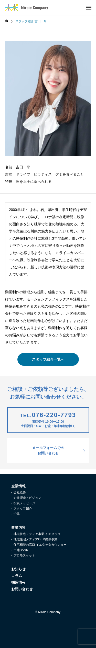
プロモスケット (24, 555)
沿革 (17, 513)
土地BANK (21, 550)
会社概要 (20, 492)
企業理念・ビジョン (27, 497)
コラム (16, 576)
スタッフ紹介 (23, 508)
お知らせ (18, 569)
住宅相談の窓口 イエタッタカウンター (40, 544)
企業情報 (18, 486)
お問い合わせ (22, 589)
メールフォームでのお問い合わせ (48, 450)
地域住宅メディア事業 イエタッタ (37, 533)
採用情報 (18, 582)
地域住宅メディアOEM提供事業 (35, 539)
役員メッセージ (24, 503)
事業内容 (18, 527)
